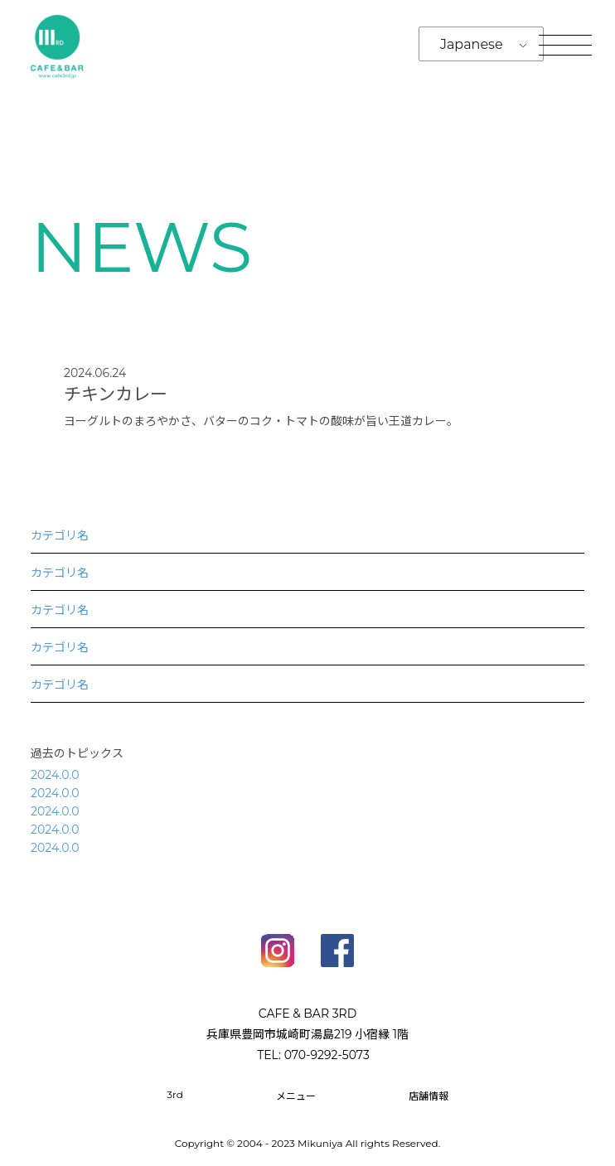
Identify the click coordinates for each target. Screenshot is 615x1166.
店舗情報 (428, 1096)
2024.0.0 (55, 774)
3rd (175, 1094)
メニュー (296, 1096)
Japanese (471, 44)
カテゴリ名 (60, 535)
